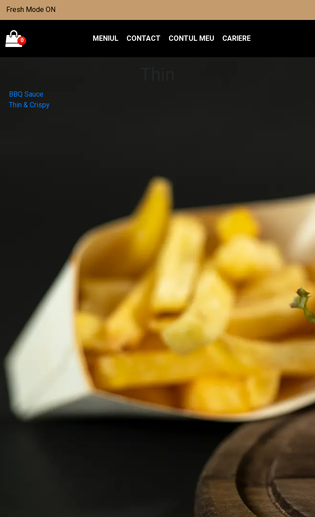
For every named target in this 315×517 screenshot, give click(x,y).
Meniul (105, 38)
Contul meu (191, 38)
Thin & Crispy (29, 105)
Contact (143, 38)
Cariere (236, 38)
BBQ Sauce (26, 94)
